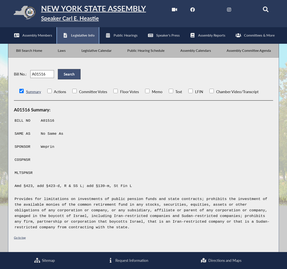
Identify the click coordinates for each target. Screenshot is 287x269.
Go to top (20, 238)
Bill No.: (20, 74)
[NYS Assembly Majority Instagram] (229, 10)
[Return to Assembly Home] (77, 13)
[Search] (265, 10)
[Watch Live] (174, 10)
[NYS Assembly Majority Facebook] (192, 10)
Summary (33, 92)
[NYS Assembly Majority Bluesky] (247, 10)
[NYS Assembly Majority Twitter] (211, 10)
